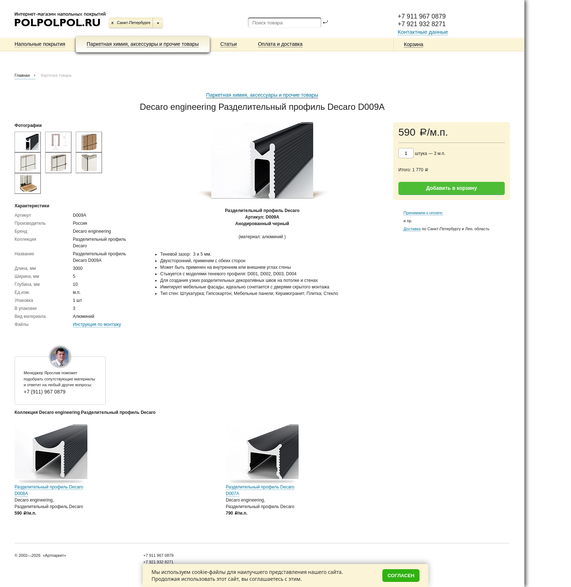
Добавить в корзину (451, 188)
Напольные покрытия (40, 44)
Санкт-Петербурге (133, 22)
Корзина (413, 44)
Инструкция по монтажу (97, 324)
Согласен (400, 575)
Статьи (228, 44)
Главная (22, 75)
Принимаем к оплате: (423, 213)
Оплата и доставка (280, 44)
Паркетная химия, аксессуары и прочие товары (143, 44)
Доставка (412, 229)
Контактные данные (423, 32)
